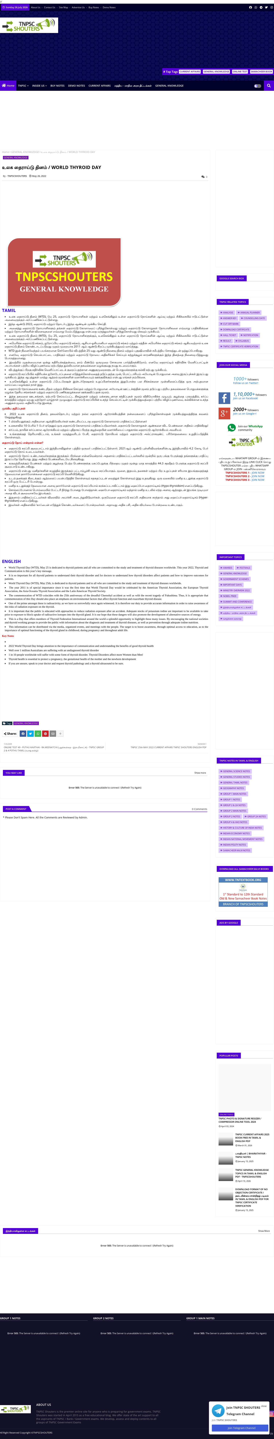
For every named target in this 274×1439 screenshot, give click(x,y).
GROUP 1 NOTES (231, 799)
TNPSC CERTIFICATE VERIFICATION (240, 346)
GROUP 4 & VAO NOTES (235, 822)
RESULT (227, 340)
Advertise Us (78, 7)
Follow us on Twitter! (245, 383)
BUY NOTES (57, 85)
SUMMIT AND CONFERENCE (237, 601)
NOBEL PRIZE (229, 596)
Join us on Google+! (244, 413)
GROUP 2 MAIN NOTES (234, 810)
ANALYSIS (228, 312)
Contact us (50, 7)
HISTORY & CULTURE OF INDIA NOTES (242, 827)
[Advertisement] (207, 40)
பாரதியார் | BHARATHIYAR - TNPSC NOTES (251, 1155)
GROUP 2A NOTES (256, 816)
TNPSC (22, 85)
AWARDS (227, 567)
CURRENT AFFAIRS (190, 71)
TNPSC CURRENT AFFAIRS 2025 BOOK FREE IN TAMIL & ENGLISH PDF (252, 1138)
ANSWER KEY (229, 318)
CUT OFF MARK (230, 323)
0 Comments (199, 809)
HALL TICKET (229, 335)
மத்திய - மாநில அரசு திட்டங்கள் (133, 85)
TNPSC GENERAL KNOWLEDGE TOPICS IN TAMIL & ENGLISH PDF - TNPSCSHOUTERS (252, 1173)
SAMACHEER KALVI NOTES (236, 850)
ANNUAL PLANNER (250, 312)
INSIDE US (38, 85)
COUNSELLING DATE (254, 318)
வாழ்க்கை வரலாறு (232, 618)
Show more (200, 772)
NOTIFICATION (250, 335)
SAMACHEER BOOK (261, 71)
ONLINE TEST (240, 71)
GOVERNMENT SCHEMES (236, 579)
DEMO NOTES (76, 85)
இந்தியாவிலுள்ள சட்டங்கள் (237, 607)
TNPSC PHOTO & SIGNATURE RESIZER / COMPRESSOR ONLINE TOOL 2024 (240, 1120)
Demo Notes (109, 7)
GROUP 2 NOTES (231, 816)
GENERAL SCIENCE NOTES (236, 771)
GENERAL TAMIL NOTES (235, 782)
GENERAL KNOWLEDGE (216, 71)
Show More (264, 1230)
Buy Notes (94, 7)
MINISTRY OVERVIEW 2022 (236, 590)
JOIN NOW (258, 472)
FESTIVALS (245, 567)
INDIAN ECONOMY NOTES (236, 833)
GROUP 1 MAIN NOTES (234, 793)
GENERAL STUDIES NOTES (236, 776)
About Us (36, 7)
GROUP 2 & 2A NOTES (234, 805)
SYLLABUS (243, 340)
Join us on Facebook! (245, 398)
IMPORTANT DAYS (232, 584)
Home (10, 85)
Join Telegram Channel (240, 1428)
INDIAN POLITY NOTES (234, 844)
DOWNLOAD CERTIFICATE (236, 329)
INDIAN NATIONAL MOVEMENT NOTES (243, 839)
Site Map (64, 7)
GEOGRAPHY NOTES (233, 788)
